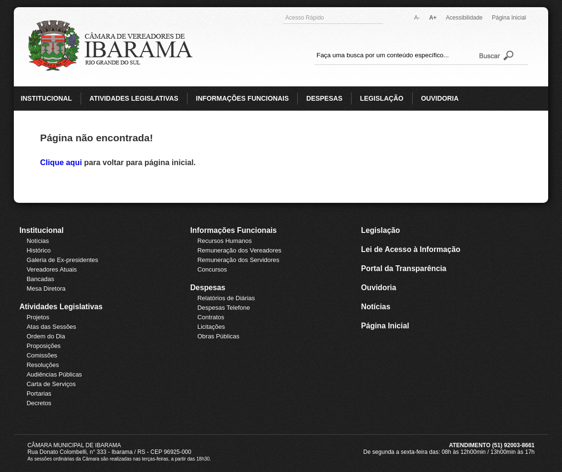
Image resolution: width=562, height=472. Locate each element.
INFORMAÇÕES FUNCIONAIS (242, 98)
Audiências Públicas (54, 374)
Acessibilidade (464, 17)
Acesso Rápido (331, 17)
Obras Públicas (218, 336)
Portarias (39, 393)
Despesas (208, 287)
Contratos (211, 317)
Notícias (38, 240)
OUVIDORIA (439, 98)
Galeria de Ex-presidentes (62, 259)
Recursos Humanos (225, 240)
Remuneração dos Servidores (239, 259)
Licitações (211, 326)
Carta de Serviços (51, 384)
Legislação (380, 230)
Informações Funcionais (233, 230)
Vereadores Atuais (52, 269)
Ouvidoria (378, 287)
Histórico (39, 250)
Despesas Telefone (224, 307)
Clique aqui (62, 162)
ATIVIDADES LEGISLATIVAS (134, 98)
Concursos (212, 269)
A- (417, 17)
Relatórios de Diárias (226, 298)
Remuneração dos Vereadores (239, 250)
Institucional (42, 230)
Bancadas (40, 279)
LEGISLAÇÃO (381, 98)
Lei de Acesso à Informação (410, 249)
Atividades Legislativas (61, 307)
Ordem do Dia (46, 336)
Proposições (44, 345)
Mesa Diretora (46, 288)
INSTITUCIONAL (46, 98)
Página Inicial (509, 17)
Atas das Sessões (51, 326)
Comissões (42, 355)
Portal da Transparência (404, 268)
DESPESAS (324, 98)
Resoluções (43, 364)
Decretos (39, 403)
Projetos (38, 317)
